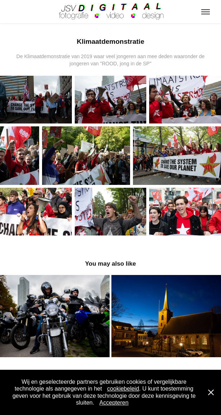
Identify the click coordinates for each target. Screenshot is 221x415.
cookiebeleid (123, 389)
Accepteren (114, 403)
